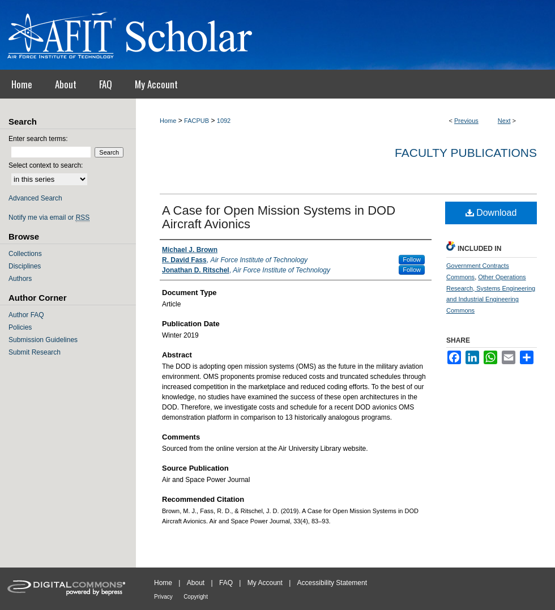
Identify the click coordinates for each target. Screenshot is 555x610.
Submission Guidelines (43, 340)
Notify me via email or (48, 217)
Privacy (163, 597)
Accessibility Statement (332, 583)
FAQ (226, 583)
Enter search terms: (38, 139)
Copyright (195, 597)
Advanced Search (35, 198)
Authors (20, 279)
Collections (25, 254)
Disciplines (24, 266)
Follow (412, 259)
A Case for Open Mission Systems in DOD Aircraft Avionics (278, 217)
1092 (223, 120)
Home (168, 120)
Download (491, 212)
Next (504, 120)
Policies (20, 327)
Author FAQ (26, 315)
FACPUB (196, 120)
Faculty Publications (466, 152)
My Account (265, 583)
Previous (466, 120)
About (195, 583)
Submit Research (34, 352)
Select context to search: (45, 165)
